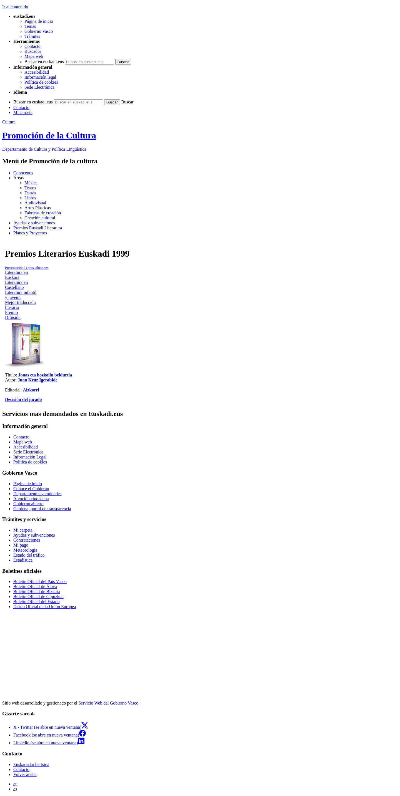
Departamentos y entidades (37, 493)
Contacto (32, 46)
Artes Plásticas (37, 207)
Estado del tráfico (29, 555)
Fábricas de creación (42, 212)
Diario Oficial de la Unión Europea (44, 606)
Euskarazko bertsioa (31, 764)
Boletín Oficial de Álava (35, 586)
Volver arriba (25, 774)
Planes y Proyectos (30, 232)
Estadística (22, 560)
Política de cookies (41, 82)
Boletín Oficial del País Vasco (40, 581)
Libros (30, 197)
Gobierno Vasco (38, 31)
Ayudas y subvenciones (34, 222)
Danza (30, 192)
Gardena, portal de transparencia (42, 508)
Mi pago (20, 545)
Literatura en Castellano (16, 285)
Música (31, 182)
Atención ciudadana (31, 498)
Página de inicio (38, 21)
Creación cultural (39, 217)
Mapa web (33, 56)
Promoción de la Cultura (49, 135)
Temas (30, 26)
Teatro (30, 187)
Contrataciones (26, 540)
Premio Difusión (13, 315)
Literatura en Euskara (16, 275)
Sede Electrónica (39, 87)
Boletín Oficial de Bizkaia (36, 591)
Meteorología (25, 550)
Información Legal (30, 457)
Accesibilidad (36, 72)
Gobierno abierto (28, 503)
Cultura (9, 122)
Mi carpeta (22, 112)
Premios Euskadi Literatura (37, 227)
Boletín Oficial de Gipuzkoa (38, 596)
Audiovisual (35, 202)
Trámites (32, 36)
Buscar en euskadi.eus (44, 61)
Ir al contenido (15, 6)
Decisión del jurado (23, 399)
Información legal (40, 77)
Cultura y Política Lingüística (44, 149)
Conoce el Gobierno (31, 488)
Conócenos (23, 172)
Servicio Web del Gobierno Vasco (108, 703)
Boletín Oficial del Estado (36, 601)
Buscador (32, 51)
